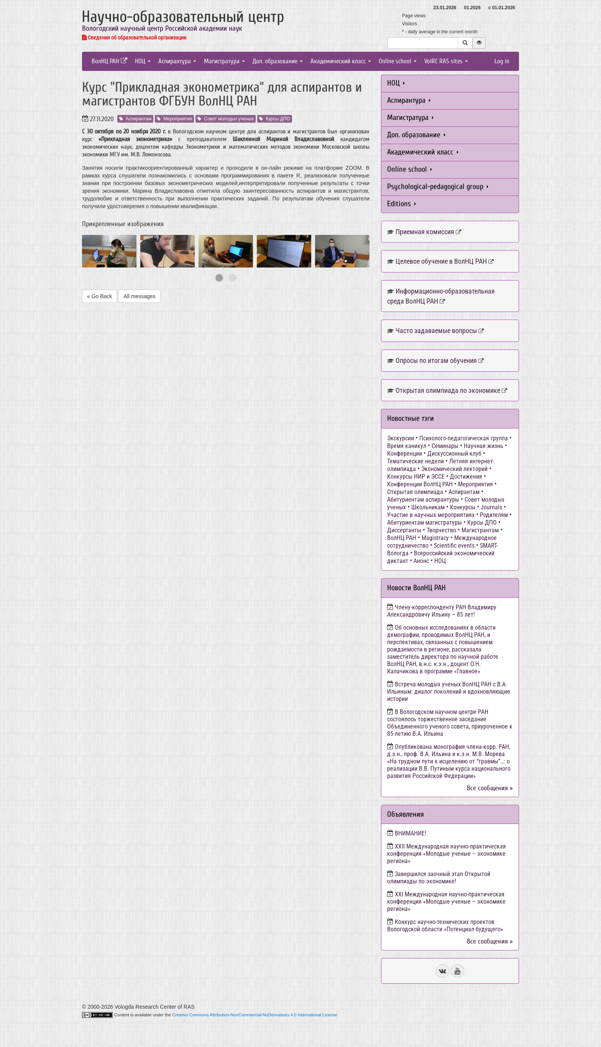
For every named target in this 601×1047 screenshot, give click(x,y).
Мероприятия (174, 118)
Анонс (421, 561)
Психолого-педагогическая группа (463, 438)
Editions (401, 203)
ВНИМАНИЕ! (410, 833)
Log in (501, 61)
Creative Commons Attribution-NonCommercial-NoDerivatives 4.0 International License (254, 1015)
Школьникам (428, 507)
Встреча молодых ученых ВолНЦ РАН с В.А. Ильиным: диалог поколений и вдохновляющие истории (448, 691)
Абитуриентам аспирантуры (423, 499)
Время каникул (406, 446)
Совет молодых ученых (225, 118)
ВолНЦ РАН (109, 61)
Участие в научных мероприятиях (431, 515)
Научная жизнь (483, 446)
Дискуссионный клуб (454, 453)
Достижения (466, 476)
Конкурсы (462, 507)
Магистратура (224, 61)
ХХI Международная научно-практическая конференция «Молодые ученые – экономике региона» (446, 901)
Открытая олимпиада (415, 492)
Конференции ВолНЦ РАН (420, 484)
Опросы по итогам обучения (436, 360)
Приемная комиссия (425, 232)
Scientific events (454, 545)
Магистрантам (480, 530)
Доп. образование (278, 61)
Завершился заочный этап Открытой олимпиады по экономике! (438, 877)
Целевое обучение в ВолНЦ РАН (441, 261)
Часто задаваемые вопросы (436, 331)
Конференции (404, 453)
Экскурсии (400, 438)
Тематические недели (415, 461)
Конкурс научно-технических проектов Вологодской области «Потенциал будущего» (445, 925)
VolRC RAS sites (446, 61)
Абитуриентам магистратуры (424, 522)
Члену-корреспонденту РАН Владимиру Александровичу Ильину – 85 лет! (441, 611)
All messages (139, 296)
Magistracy (435, 538)
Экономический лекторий (454, 469)
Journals (491, 507)
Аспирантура (177, 61)
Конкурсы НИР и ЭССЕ (416, 476)
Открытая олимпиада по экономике (448, 390)
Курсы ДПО (274, 118)
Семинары (445, 446)
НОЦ (143, 61)
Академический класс (340, 61)
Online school (398, 61)
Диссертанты (404, 530)
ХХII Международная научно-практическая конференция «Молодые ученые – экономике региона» (446, 854)
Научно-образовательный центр (183, 16)
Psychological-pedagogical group (437, 186)
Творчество (441, 530)
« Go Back (99, 296)
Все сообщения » (490, 788)
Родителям (494, 515)
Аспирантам (135, 118)
